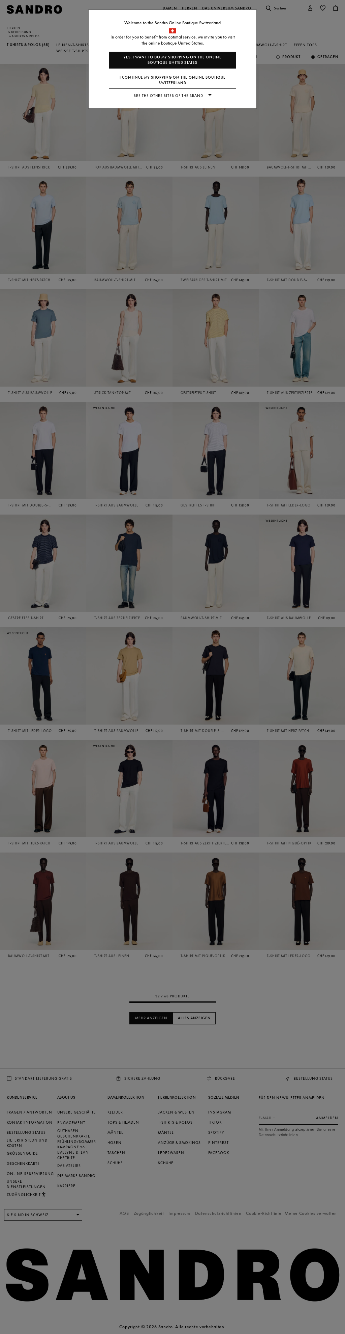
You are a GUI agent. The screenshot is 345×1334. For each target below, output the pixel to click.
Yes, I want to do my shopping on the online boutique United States (172, 60)
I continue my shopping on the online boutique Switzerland (173, 80)
